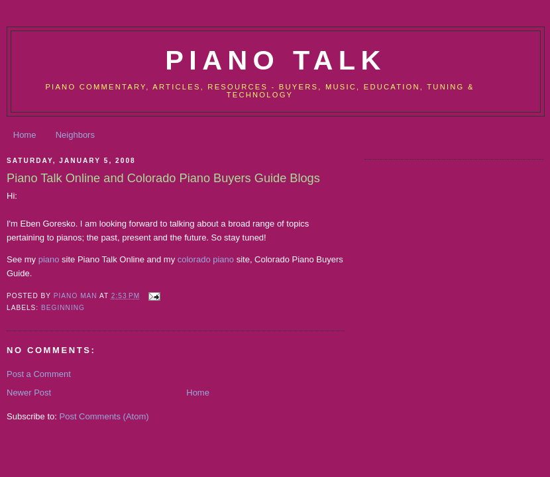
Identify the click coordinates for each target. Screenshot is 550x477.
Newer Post (29, 393)
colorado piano (206, 259)
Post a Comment (39, 374)
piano (49, 259)
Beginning (63, 307)
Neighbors (75, 135)
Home (24, 135)
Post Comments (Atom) (104, 416)
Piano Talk (275, 60)
